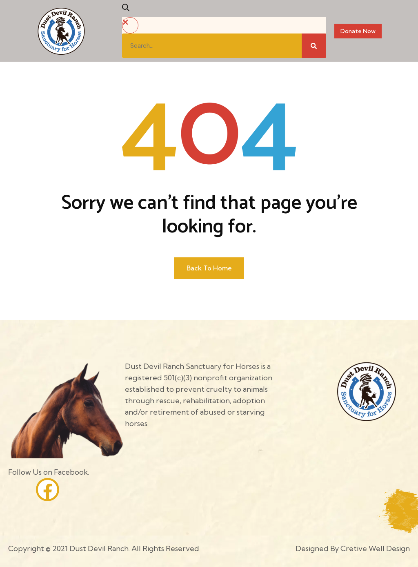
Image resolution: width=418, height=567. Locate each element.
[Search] (314, 45)
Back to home (209, 268)
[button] (129, 10)
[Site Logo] (61, 30)
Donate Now (358, 31)
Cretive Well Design (375, 548)
